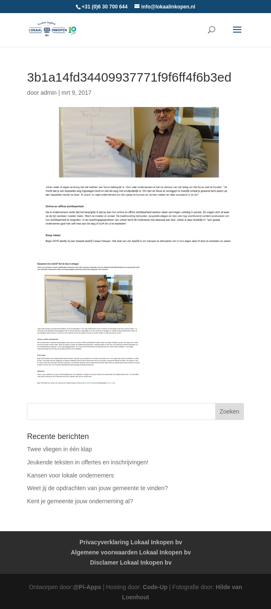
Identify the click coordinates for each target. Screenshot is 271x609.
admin (49, 92)
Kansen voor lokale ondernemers (70, 475)
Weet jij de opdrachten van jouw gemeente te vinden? (97, 488)
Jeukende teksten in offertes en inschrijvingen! (87, 462)
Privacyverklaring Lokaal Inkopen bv (130, 542)
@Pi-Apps (87, 587)
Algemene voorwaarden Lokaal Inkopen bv (131, 552)
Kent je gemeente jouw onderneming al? (80, 501)
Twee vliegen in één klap (59, 449)
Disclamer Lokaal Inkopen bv (131, 562)
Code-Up (155, 587)
